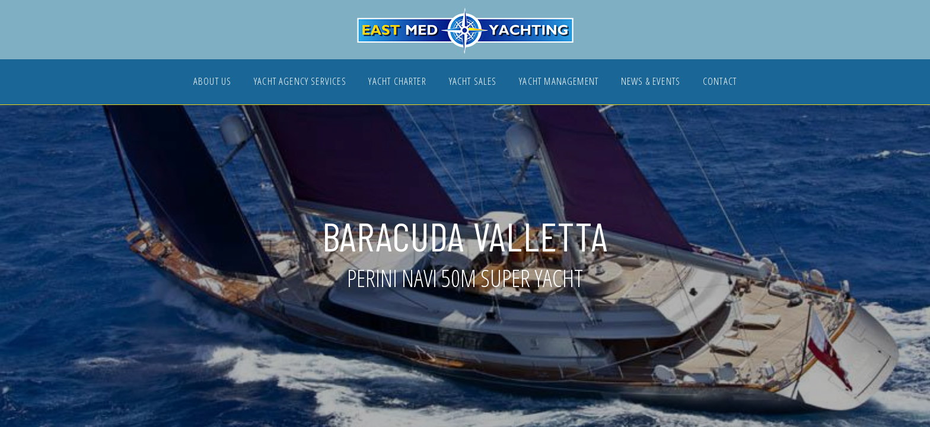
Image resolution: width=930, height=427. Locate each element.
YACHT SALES (473, 82)
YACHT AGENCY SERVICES (300, 82)
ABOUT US (212, 82)
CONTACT (720, 82)
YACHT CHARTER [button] (397, 82)
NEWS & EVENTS (650, 82)
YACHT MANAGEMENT (558, 82)
